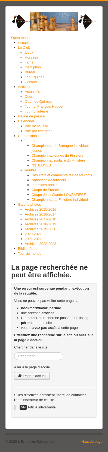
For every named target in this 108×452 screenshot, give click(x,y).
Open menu (20, 38)
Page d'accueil (32, 376)
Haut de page (92, 441)
